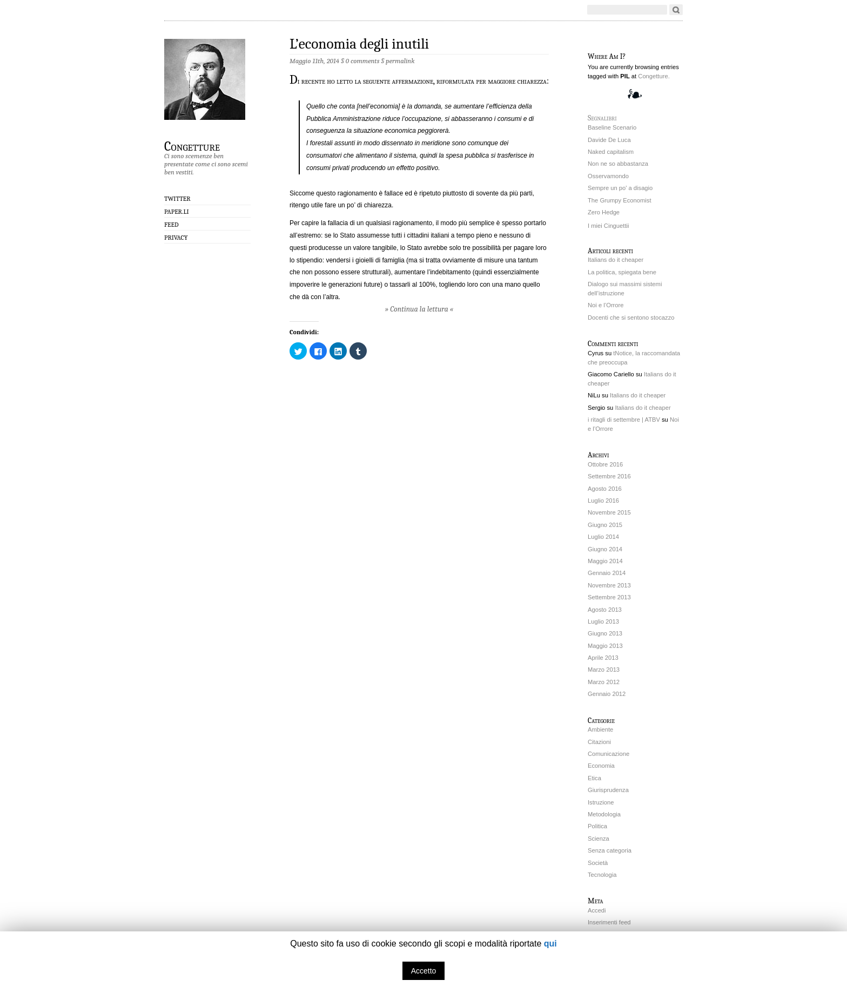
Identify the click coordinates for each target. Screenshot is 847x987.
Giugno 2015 (605, 525)
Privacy (175, 237)
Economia (601, 765)
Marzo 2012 (604, 682)
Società (598, 863)
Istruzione (601, 802)
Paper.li (176, 211)
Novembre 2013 (609, 585)
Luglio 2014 (603, 536)
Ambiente (600, 729)
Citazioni (599, 742)
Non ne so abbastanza (618, 163)
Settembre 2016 (609, 476)
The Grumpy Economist (619, 200)
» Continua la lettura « (419, 309)
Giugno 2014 (605, 549)
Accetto (423, 970)
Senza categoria (609, 850)
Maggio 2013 (605, 646)
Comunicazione (608, 754)
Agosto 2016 (605, 488)
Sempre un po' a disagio (620, 188)
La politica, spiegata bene (622, 272)
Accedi (597, 910)
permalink (400, 61)
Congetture (192, 146)
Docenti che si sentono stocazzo (631, 317)
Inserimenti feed (609, 922)
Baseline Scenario (612, 127)
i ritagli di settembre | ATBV (624, 419)
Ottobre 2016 (605, 464)
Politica (597, 826)
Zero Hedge (604, 212)
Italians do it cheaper (615, 259)
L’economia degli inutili (359, 44)
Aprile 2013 (603, 657)
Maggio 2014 (605, 561)
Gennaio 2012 (607, 694)
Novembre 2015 (609, 512)
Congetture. (653, 76)
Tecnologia (602, 874)
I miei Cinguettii (608, 225)
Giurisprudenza (608, 790)
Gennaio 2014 (607, 573)
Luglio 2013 (603, 621)
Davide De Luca (609, 140)
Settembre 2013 (609, 597)
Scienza (598, 838)
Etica (594, 778)
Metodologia (604, 814)
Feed (171, 224)
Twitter (177, 198)
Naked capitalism (611, 151)
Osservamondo (608, 176)
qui (550, 943)
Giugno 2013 (605, 633)
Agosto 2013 (605, 609)
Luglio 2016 (603, 500)
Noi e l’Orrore (606, 305)
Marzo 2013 (604, 669)
